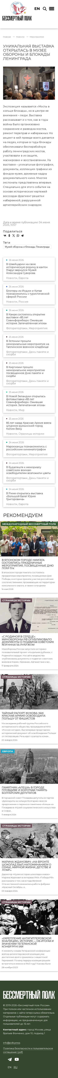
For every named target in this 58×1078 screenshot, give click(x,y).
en (37, 8)
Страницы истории (16, 600)
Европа (7, 751)
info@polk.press (11, 1042)
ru (15, 1067)
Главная (7, 37)
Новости (20, 37)
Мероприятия (37, 37)
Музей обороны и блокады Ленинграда (27, 246)
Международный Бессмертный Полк (29, 524)
